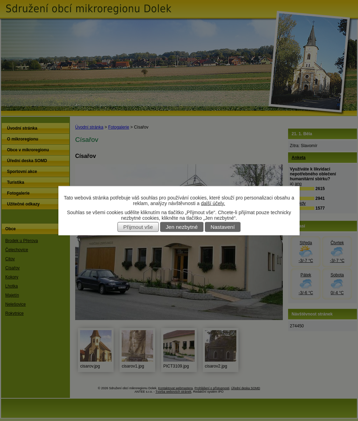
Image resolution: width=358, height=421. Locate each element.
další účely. (213, 203)
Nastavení (222, 227)
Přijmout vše (138, 227)
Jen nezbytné (182, 227)
